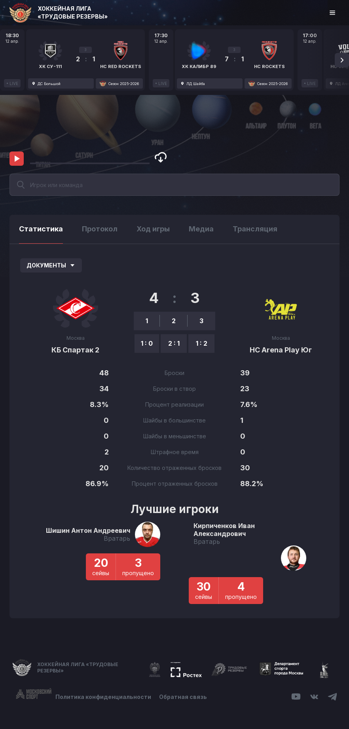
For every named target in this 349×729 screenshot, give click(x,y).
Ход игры (153, 229)
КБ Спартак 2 (75, 350)
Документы (51, 265)
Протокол (100, 229)
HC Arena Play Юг (281, 350)
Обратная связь (183, 696)
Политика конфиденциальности (103, 696)
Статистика (41, 229)
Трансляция (255, 229)
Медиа (201, 229)
